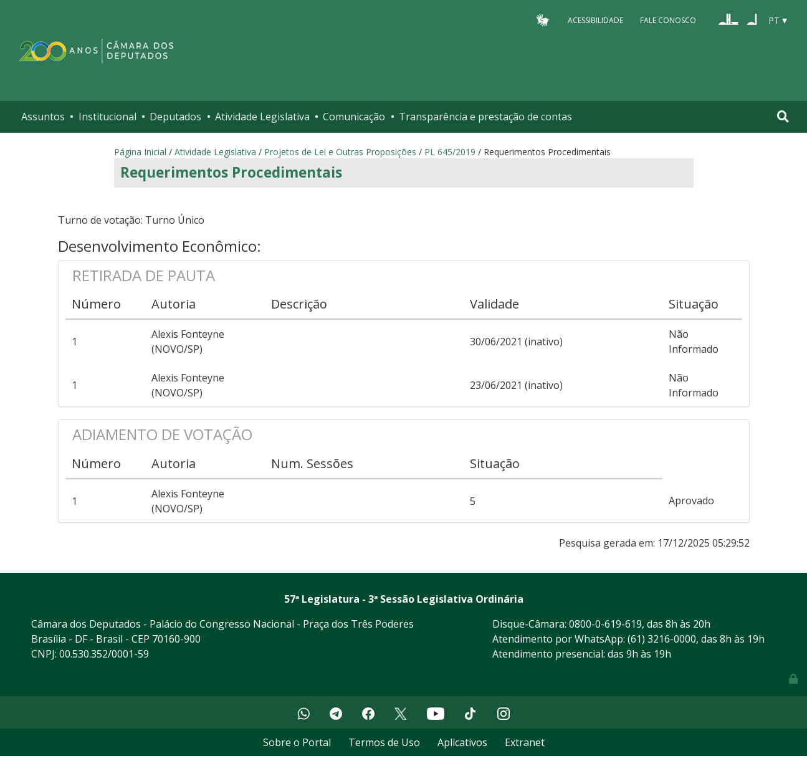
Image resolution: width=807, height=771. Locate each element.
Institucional (107, 116)
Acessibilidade (595, 19)
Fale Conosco (668, 19)
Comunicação (354, 116)
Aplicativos (462, 742)
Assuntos (43, 116)
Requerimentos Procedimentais (231, 172)
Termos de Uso (384, 742)
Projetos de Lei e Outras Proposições (340, 152)
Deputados (175, 116)
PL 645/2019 (449, 152)
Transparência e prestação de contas (485, 116)
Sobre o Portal (297, 742)
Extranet (525, 742)
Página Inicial (140, 152)
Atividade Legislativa (262, 116)
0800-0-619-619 (605, 624)
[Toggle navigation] (783, 116)
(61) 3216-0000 (662, 639)
